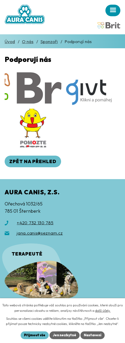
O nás (28, 41)
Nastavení (92, 335)
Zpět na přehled (32, 161)
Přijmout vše (34, 335)
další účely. (103, 310)
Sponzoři (49, 41)
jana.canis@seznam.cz (40, 233)
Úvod (10, 41)
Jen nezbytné (64, 335)
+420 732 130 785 (35, 222)
